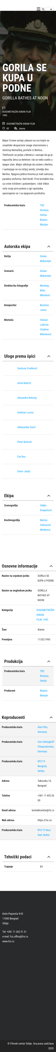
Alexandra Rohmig (27, 397)
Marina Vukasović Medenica (45, 524)
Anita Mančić (24, 383)
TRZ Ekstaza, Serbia (44, 210)
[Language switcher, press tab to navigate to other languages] (49, 9)
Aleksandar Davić (26, 427)
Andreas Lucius (25, 412)
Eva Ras (21, 456)
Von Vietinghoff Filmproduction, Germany (46, 746)
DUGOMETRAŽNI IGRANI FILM (16, 111)
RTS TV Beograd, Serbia (42, 766)
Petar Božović (24, 441)
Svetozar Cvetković (27, 368)
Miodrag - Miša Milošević (45, 290)
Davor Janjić (23, 471)
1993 (4, 115)
